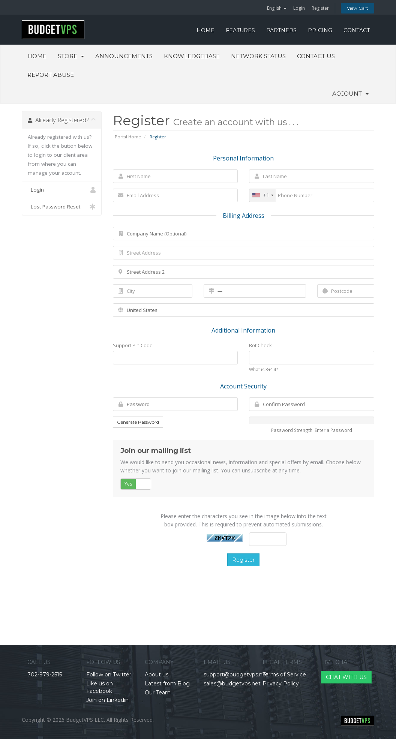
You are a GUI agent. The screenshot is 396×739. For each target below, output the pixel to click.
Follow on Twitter (108, 674)
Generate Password (138, 422)
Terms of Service (284, 674)
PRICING (320, 30)
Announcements (124, 56)
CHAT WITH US (346, 677)
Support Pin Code (133, 345)
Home (36, 56)
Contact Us (316, 56)
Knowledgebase (192, 56)
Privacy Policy (280, 683)
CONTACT (357, 30)
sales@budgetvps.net (232, 683)
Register (320, 8)
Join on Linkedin (107, 700)
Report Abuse (50, 74)
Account (350, 93)
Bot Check (260, 345)
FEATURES (240, 30)
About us (156, 674)
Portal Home (128, 136)
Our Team (158, 692)
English (276, 8)
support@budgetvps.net (236, 674)
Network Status (258, 56)
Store (71, 56)
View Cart (357, 8)
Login (299, 8)
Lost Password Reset (62, 206)
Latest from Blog (167, 683)
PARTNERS (281, 30)
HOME (205, 30)
